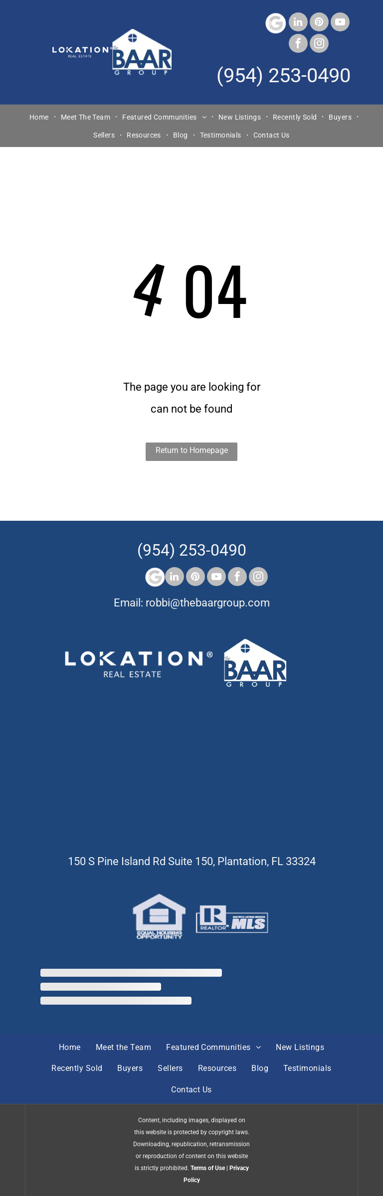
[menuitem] (40, 117)
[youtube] (340, 23)
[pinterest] (319, 23)
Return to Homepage (192, 450)
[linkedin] (298, 23)
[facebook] (298, 44)
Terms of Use (208, 1168)
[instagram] (319, 44)
